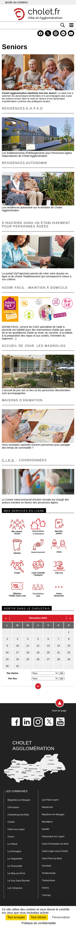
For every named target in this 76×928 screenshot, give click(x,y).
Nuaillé (45, 829)
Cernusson (13, 807)
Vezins (45, 887)
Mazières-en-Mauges (53, 814)
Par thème (12, 673)
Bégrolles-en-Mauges (19, 800)
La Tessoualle (15, 866)
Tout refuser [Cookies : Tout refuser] (38, 917)
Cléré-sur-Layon (16, 829)
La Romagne (14, 851)
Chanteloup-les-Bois (18, 814)
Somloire (46, 865)
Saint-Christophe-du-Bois (55, 843)
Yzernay (46, 895)
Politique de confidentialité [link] (39, 923)
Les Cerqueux (15, 888)
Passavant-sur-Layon (53, 836)
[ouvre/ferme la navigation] (71, 25)
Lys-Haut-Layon (50, 799)
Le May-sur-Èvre (16, 873)
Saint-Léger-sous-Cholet (55, 851)
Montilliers (47, 821)
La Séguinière (15, 858)
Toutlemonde (49, 873)
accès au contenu (16, 2)
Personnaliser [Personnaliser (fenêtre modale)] (61, 917)
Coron (11, 836)
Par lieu (12, 678)
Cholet (11, 822)
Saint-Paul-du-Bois (52, 858)
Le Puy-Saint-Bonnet (19, 880)
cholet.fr (44, 12)
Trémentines (48, 880)
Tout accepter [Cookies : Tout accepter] (16, 917)
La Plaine (12, 844)
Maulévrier (47, 807)
